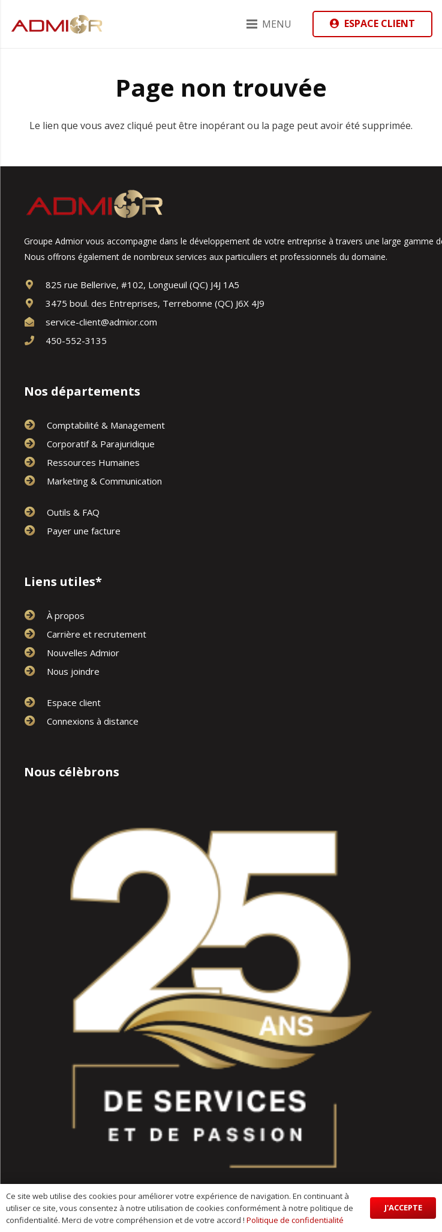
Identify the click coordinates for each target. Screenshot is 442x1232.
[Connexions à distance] (35, 721)
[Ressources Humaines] (35, 462)
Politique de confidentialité (295, 1220)
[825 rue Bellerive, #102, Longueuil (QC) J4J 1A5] (35, 284)
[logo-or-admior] (57, 24)
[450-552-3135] (35, 340)
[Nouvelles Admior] (35, 652)
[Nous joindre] (35, 671)
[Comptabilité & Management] (35, 425)
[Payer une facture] (35, 531)
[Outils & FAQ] (35, 512)
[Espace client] (35, 702)
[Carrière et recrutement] (35, 634)
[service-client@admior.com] (35, 322)
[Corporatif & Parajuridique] (35, 443)
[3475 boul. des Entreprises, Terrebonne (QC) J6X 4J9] (35, 303)
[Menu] (269, 24)
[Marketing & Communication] (35, 481)
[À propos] (35, 615)
